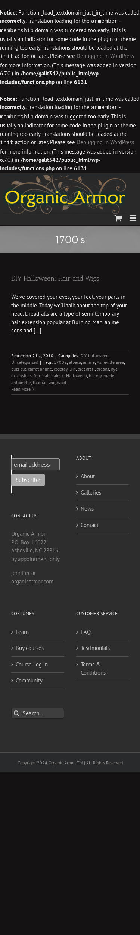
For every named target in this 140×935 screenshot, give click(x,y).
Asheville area (110, 360)
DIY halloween (94, 353)
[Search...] (37, 711)
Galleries (91, 490)
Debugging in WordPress (105, 55)
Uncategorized (24, 360)
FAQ (86, 629)
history (95, 373)
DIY (72, 366)
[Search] (16, 711)
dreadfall (86, 366)
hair (45, 373)
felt (37, 373)
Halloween (76, 373)
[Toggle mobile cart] (118, 216)
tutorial (40, 380)
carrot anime (40, 366)
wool (61, 380)
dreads (103, 366)
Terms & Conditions (93, 666)
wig (52, 380)
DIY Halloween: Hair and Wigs (55, 276)
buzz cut (18, 366)
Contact (90, 522)
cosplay (61, 366)
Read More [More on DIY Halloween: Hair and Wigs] (21, 387)
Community (29, 678)
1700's (60, 360)
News (87, 506)
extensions (21, 373)
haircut (57, 373)
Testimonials (95, 645)
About (88, 473)
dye (114, 366)
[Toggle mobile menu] (133, 216)
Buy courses (30, 645)
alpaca (75, 360)
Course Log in (32, 662)
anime (89, 360)
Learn (22, 629)
